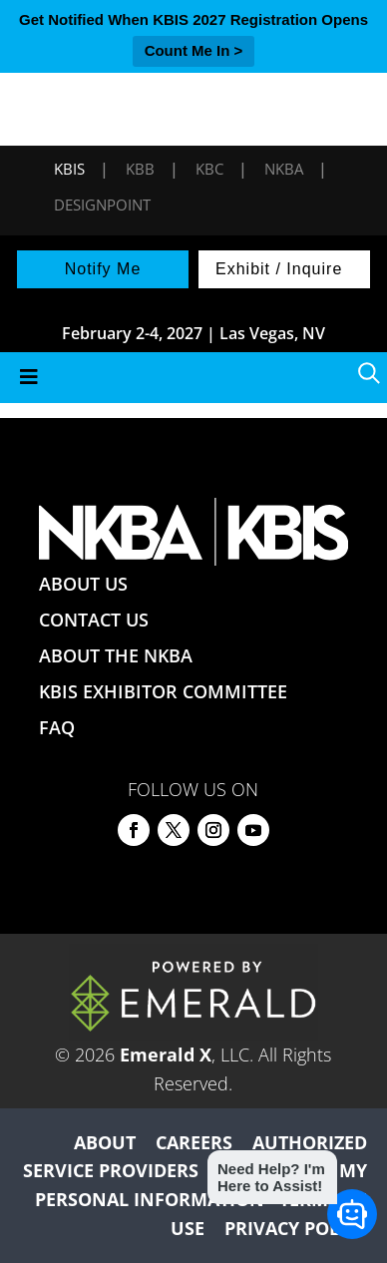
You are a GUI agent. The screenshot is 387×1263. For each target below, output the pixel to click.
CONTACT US (94, 620)
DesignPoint (102, 204)
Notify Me (103, 268)
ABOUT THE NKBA (116, 655)
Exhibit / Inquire (278, 268)
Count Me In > (194, 50)
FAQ (57, 727)
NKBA (283, 169)
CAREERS (194, 1142)
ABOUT (105, 1142)
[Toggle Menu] (193, 377)
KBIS (69, 169)
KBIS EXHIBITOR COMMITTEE (163, 691)
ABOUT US (83, 584)
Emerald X (165, 1054)
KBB (140, 169)
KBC (209, 169)
